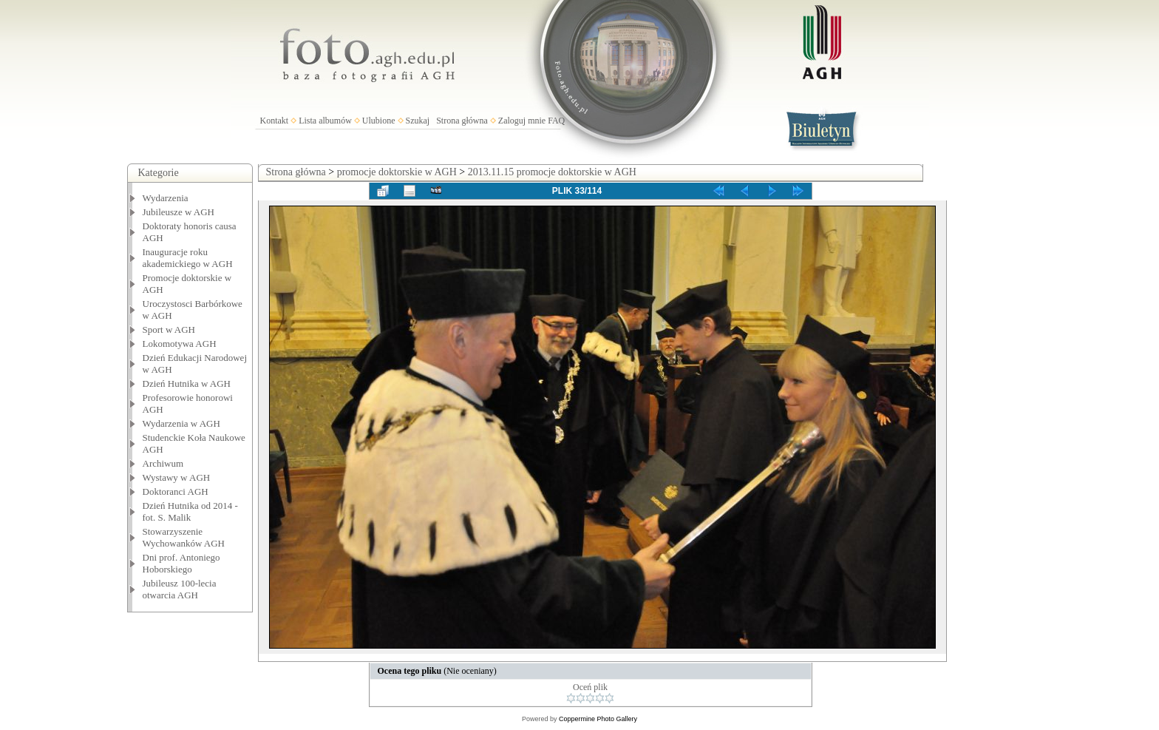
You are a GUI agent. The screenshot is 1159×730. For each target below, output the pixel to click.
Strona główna (462, 120)
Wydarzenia (165, 197)
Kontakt (274, 120)
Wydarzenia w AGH (181, 423)
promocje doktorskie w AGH (397, 172)
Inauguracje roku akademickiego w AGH (188, 257)
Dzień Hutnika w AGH (187, 383)
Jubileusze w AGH (179, 211)
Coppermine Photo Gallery (598, 719)
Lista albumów (325, 120)
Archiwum (163, 463)
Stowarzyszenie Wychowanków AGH (184, 537)
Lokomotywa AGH (180, 343)
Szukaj (418, 120)
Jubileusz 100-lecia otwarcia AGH (180, 589)
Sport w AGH (169, 329)
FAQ (556, 120)
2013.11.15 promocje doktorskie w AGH (552, 172)
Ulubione (378, 120)
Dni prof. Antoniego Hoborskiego (181, 563)
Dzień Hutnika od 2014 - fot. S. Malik (190, 511)
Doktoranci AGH (175, 491)
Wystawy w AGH (177, 477)
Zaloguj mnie (521, 120)
